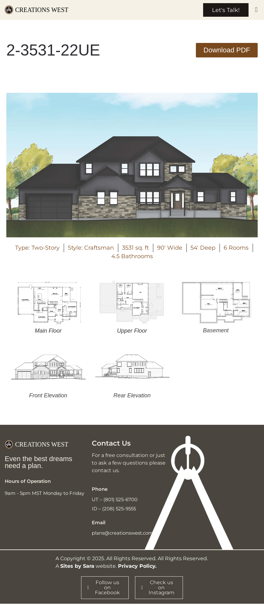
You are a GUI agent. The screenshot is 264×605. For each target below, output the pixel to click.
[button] (256, 10)
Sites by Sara (77, 567)
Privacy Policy (136, 567)
